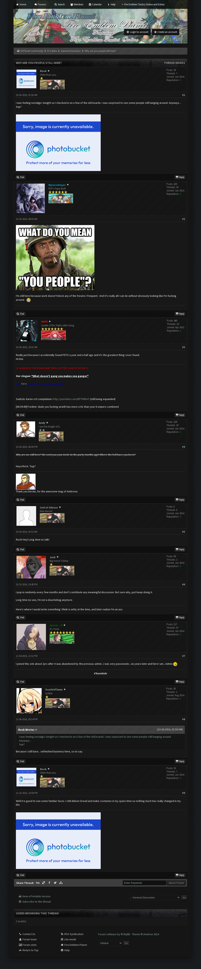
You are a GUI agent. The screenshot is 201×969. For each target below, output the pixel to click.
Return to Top (28, 950)
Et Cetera (52, 51)
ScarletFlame (54, 689)
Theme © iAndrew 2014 (145, 934)
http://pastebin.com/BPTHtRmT (71, 399)
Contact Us (26, 934)
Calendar (95, 4)
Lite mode (68, 939)
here (24, 383)
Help (111, 4)
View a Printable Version (36, 896)
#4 (183, 447)
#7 (183, 656)
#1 (183, 95)
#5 (183, 531)
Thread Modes (174, 63)
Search (59, 4)
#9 (183, 793)
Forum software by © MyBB (114, 934)
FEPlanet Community (32, 51)
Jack (53, 557)
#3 (183, 347)
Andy (42, 423)
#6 (183, 584)
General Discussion (71, 51)
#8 (183, 719)
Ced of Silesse (49, 507)
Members (76, 4)
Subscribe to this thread (36, 901)
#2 (183, 219)
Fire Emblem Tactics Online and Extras (142, 4)
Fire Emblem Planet (73, 945)
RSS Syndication (71, 934)
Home (21, 4)
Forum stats (27, 945)
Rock (43, 71)
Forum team (27, 939)
